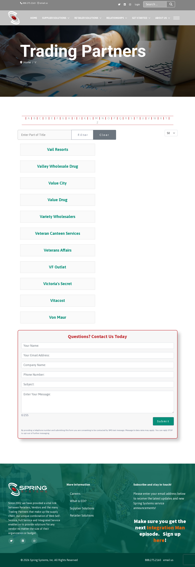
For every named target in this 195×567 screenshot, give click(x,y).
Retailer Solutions (86, 18)
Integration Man (166, 527)
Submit (163, 421)
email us (44, 3)
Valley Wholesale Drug (57, 166)
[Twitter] (119, 4)
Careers (75, 493)
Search (168, 4)
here (159, 540)
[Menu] (177, 17)
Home (33, 18)
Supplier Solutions (54, 18)
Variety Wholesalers (57, 216)
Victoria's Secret (57, 283)
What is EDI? (78, 501)
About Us (161, 18)
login (137, 4)
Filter (83, 134)
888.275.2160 (29, 3)
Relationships (115, 18)
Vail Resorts (57, 149)
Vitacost (57, 300)
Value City (57, 183)
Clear (104, 134)
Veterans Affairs (57, 250)
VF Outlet (57, 267)
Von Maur (57, 317)
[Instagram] (130, 4)
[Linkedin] (125, 4)
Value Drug (57, 199)
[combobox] (155, 4)
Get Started (139, 18)
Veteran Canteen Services (57, 233)
